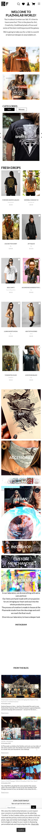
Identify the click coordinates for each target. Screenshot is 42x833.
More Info (35, 824)
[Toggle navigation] (39, 4)
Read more (4, 713)
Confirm (21, 830)
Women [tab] (21, 109)
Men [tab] (9, 109)
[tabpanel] (21, 137)
